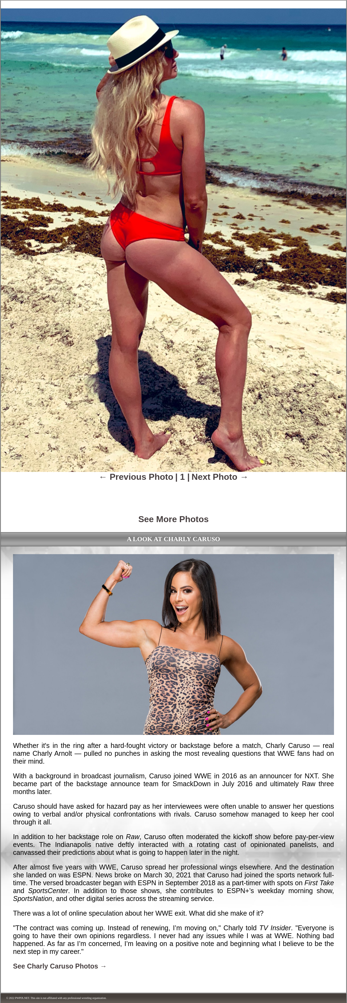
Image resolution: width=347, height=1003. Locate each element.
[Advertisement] (173, 494)
